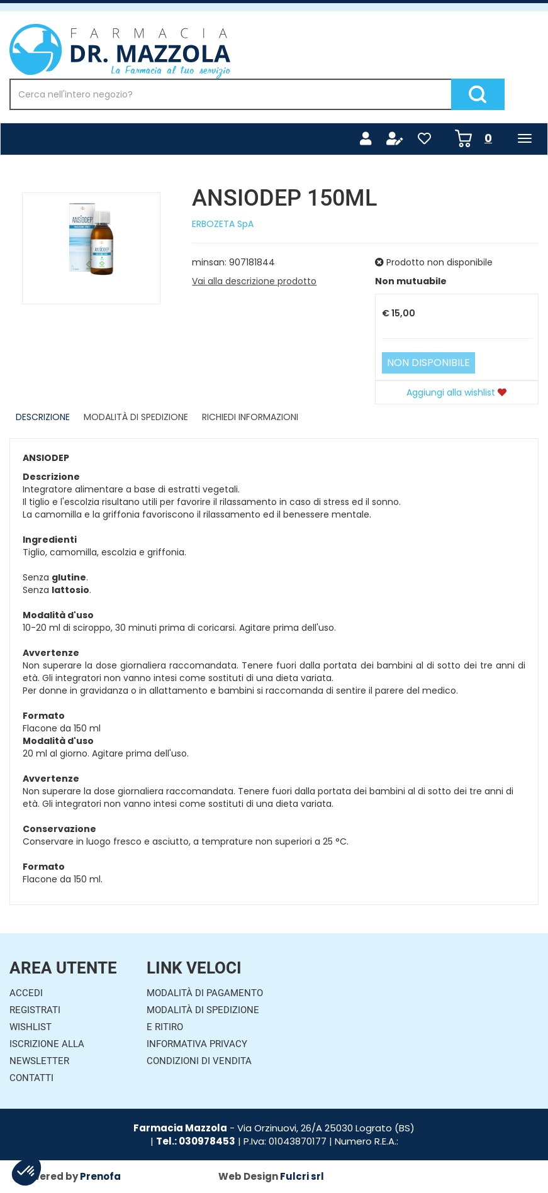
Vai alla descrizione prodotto (254, 281)
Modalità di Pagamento (205, 993)
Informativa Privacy (197, 1044)
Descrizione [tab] (43, 417)
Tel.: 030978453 (195, 1141)
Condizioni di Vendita (199, 1061)
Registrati (34, 1010)
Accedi (26, 993)
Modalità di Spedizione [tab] (136, 417)
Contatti (31, 1078)
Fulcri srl (302, 1176)
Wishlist (30, 1027)
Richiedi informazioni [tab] (250, 417)
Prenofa (100, 1176)
